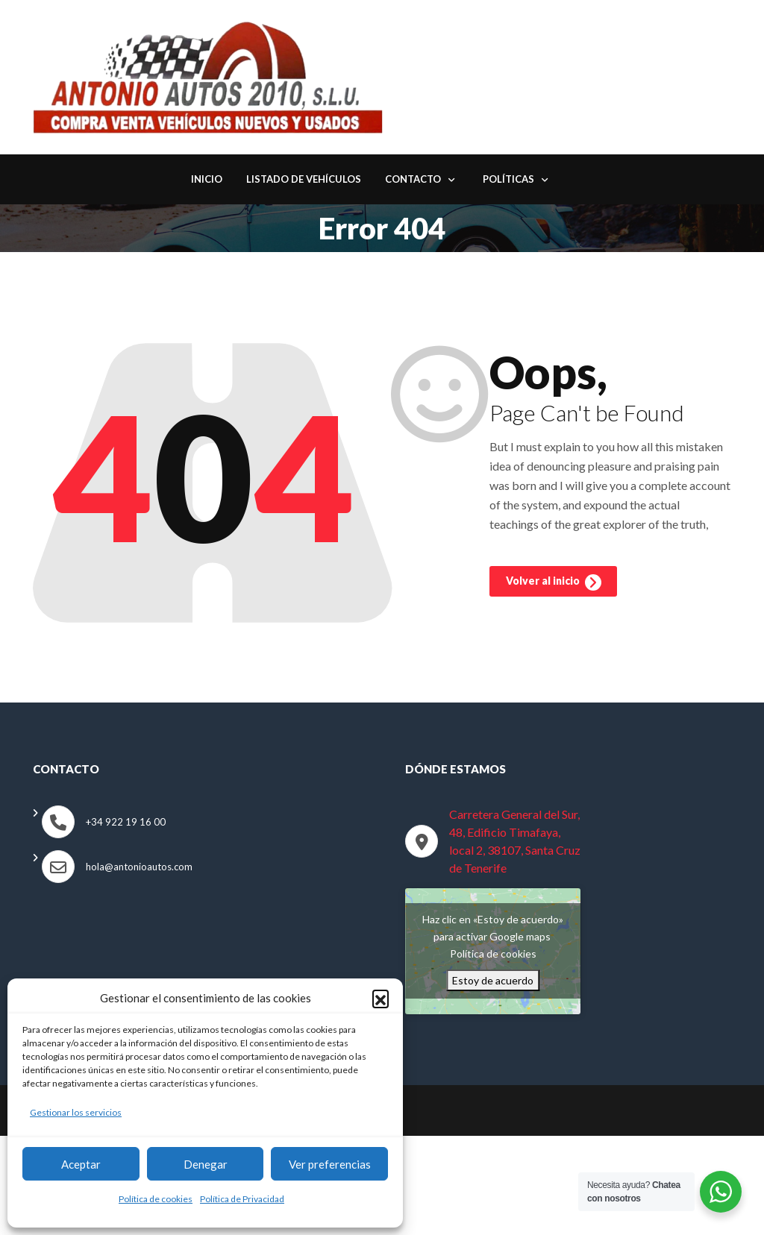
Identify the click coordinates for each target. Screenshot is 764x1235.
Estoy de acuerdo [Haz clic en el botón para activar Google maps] (492, 982)
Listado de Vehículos (303, 181)
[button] (380, 997)
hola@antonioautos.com (139, 868)
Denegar (206, 1164)
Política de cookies (155, 1198)
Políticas (508, 181)
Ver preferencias (330, 1164)
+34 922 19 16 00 (126, 823)
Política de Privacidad (242, 1198)
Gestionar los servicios (76, 1112)
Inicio (206, 181)
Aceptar (81, 1164)
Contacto (413, 181)
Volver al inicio (553, 586)
